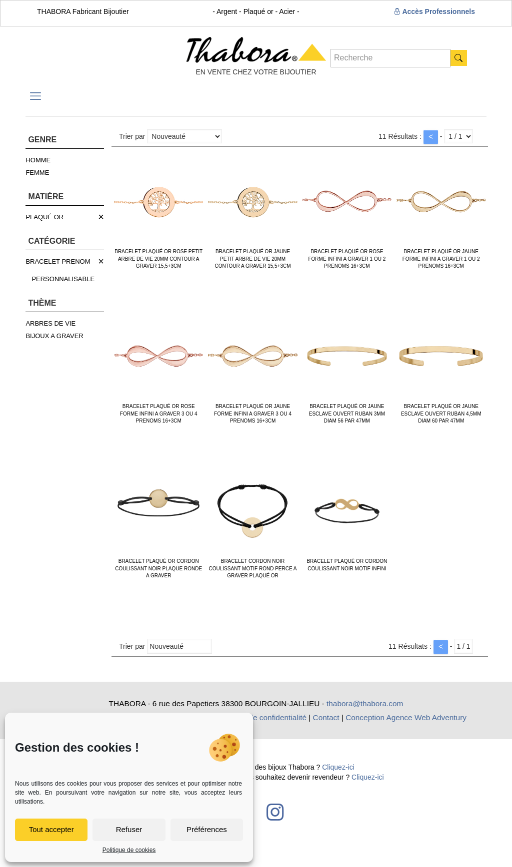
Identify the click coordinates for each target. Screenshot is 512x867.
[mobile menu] (35, 96)
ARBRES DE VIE (51, 323)
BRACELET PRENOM (58, 261)
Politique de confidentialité (261, 717)
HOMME (38, 160)
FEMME (37, 172)
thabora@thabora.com (364, 703)
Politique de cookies (129, 850)
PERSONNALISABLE (63, 279)
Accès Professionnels (434, 11)
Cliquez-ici (338, 767)
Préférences (206, 829)
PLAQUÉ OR (45, 217)
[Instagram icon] (275, 812)
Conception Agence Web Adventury (406, 717)
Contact (326, 717)
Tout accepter (51, 829)
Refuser (129, 829)
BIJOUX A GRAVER (54, 336)
